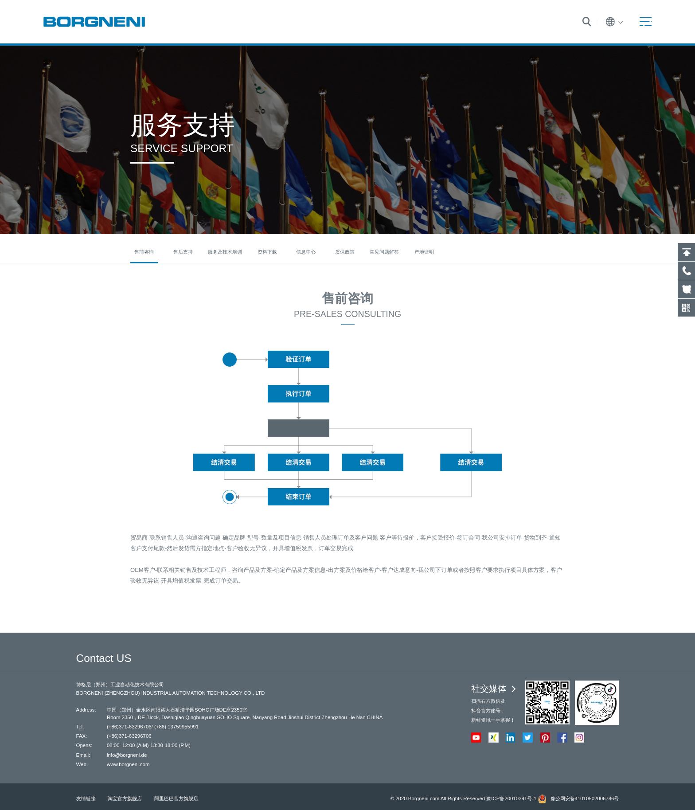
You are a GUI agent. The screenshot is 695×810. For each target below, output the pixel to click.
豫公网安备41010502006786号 (585, 798)
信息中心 (306, 251)
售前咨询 (144, 251)
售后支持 (183, 251)
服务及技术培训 (225, 251)
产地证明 (424, 251)
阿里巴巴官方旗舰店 (176, 798)
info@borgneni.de (127, 755)
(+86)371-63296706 (129, 726)
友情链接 (86, 798)
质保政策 (345, 251)
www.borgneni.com (128, 764)
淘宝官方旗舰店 (125, 798)
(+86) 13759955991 (176, 726)
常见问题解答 (384, 251)
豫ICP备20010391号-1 (511, 798)
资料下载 (267, 251)
